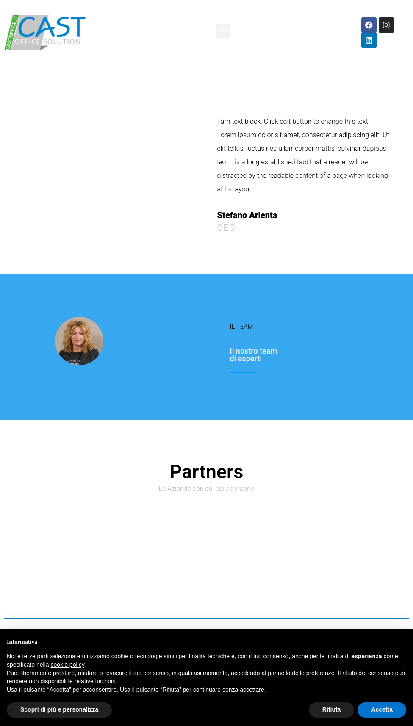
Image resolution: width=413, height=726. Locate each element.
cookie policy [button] (67, 664)
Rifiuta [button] (331, 709)
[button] (223, 31)
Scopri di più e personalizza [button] (59, 709)
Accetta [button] (382, 709)
